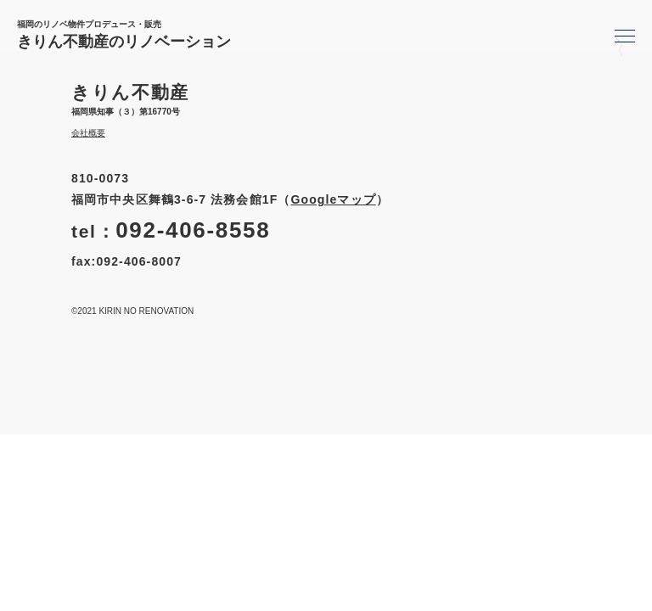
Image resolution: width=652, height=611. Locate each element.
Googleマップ (332, 199)
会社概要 (88, 132)
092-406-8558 (192, 230)
